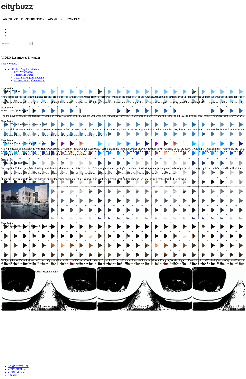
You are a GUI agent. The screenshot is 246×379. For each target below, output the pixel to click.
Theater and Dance (23, 74)
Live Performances (23, 72)
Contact (74, 19)
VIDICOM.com (16, 372)
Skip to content (9, 63)
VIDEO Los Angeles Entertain (23, 69)
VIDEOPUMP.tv (16, 369)
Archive (10, 19)
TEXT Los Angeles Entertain (29, 77)
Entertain (9, 50)
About (53, 19)
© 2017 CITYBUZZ (18, 366)
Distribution (33, 19)
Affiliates (12, 375)
